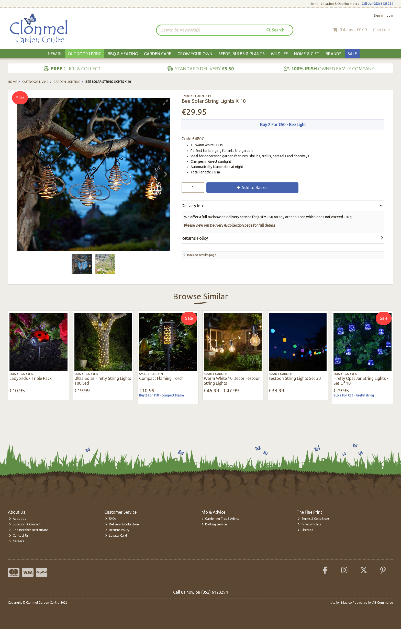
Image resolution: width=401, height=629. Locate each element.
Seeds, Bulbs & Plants (241, 53)
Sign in (378, 15)
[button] (165, 102)
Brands (333, 53)
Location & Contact (25, 524)
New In (55, 53)
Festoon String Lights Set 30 (295, 378)
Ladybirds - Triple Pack (30, 378)
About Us (17, 518)
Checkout (381, 29)
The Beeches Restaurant (28, 530)
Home (314, 3)
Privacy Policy (309, 524)
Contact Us (18, 535)
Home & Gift (306, 53)
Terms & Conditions (313, 518)
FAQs (110, 518)
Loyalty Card (116, 535)
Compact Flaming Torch (161, 378)
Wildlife (279, 53)
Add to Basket (252, 187)
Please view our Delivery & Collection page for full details (229, 225)
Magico (346, 602)
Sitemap (305, 530)
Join (390, 15)
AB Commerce (382, 602)
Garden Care (157, 53)
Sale (352, 53)
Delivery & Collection (122, 524)
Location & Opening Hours (340, 3)
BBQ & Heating (123, 53)
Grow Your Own (194, 53)
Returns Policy (117, 530)
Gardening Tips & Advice (221, 518)
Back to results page (201, 255)
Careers (16, 541)
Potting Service (214, 524)
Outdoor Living (85, 53)
